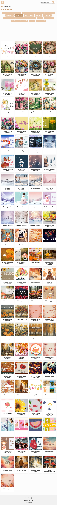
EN (32, 500)
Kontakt (28, 500)
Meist (25, 500)
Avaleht (2, 6)
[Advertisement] (28, 31)
